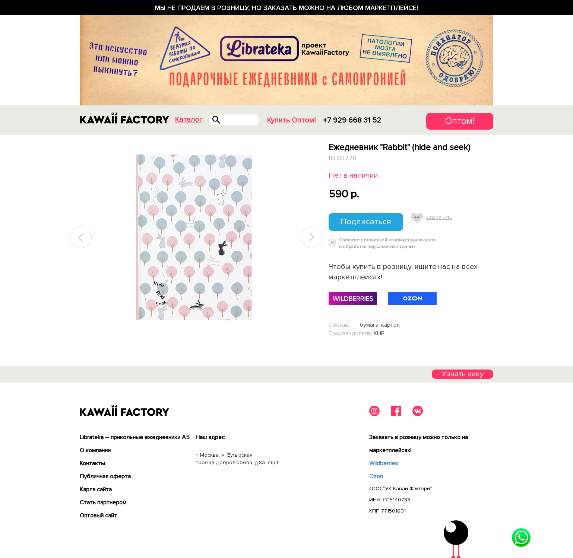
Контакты (92, 463)
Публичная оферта (105, 476)
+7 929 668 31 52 (352, 120)
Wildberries (383, 463)
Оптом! (459, 121)
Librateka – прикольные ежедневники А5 (135, 437)
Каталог (188, 120)
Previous (81, 237)
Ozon (376, 476)
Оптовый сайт (98, 515)
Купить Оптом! (291, 120)
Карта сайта (96, 489)
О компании (95, 450)
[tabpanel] (196, 238)
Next (311, 237)
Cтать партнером (103, 502)
